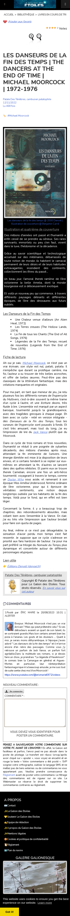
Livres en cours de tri (52, 14)
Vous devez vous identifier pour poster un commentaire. (35, 734)
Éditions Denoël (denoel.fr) (24, 566)
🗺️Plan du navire (13, 850)
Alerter (10, 616)
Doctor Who (15, 479)
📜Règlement (11, 845)
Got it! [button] (9, 911)
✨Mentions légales (15, 833)
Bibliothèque (25, 14)
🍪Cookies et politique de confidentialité (26, 839)
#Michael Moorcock (18, 115)
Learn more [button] (45, 902)
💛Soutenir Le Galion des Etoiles (22, 817)
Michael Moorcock (33, 363)
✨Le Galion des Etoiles (17, 811)
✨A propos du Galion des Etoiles (22, 828)
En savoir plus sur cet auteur (43, 590)
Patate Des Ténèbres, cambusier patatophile (27, 99)
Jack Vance (40, 432)
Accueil (9, 14)
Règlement (9, 775)
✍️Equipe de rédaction (16, 822)
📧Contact (9, 805)
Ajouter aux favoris (19, 21)
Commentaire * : (14, 696)
